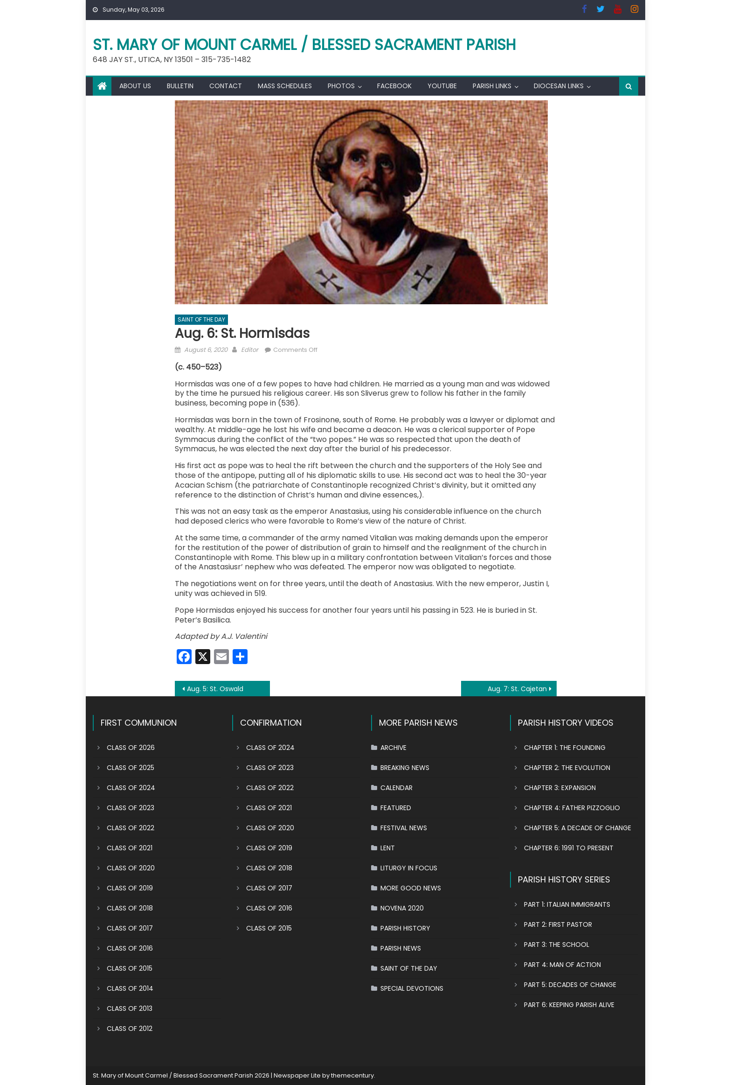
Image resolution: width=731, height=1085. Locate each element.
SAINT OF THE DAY (201, 319)
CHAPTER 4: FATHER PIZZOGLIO (572, 807)
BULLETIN (180, 86)
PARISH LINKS (492, 86)
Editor (249, 349)
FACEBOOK (394, 86)
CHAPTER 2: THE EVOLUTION (567, 767)
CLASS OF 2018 (130, 908)
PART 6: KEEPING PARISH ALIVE (569, 1004)
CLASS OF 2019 (130, 888)
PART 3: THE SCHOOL (556, 944)
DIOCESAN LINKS (559, 86)
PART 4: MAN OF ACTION (562, 964)
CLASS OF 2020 (131, 868)
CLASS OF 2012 (129, 1028)
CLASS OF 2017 (130, 928)
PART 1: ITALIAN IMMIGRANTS (567, 904)
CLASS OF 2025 (130, 767)
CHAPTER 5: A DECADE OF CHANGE (577, 828)
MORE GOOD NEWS (410, 888)
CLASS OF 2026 (131, 747)
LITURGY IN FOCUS (408, 868)
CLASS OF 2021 (129, 848)
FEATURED (395, 807)
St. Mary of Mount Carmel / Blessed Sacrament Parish (304, 44)
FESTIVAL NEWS (403, 828)
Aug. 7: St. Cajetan (517, 688)
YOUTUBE (442, 86)
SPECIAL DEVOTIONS (411, 988)
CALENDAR (396, 787)
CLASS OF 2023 (130, 807)
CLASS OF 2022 (130, 828)
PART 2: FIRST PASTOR (558, 924)
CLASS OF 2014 (130, 988)
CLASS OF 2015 (129, 968)
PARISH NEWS (400, 948)
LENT (387, 848)
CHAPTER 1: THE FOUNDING (565, 747)
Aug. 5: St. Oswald (215, 688)
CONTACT (225, 86)
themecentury (352, 1075)
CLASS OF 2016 (130, 948)
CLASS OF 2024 (131, 787)
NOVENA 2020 (402, 908)
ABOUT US (135, 86)
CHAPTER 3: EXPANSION (560, 787)
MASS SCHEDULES (285, 86)
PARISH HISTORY (405, 928)
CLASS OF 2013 (129, 1008)
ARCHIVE (393, 747)
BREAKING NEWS (404, 767)
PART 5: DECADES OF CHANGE (570, 984)
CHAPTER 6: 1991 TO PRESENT (569, 848)
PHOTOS (341, 86)
